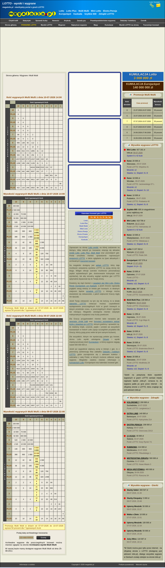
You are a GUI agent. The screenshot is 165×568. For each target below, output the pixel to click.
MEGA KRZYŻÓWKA (136, 469)
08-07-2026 (139, 224)
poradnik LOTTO (93, 291)
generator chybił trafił (78, 321)
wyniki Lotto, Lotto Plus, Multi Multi (84, 253)
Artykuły (67, 20)
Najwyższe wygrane (79, 25)
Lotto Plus (71, 11)
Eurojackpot (65, 14)
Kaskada (77, 14)
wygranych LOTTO (77, 258)
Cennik (143, 20)
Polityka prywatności (126, 564)
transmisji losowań (87, 261)
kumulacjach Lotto (76, 363)
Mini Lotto (96, 11)
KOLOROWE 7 (133, 402)
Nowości (55, 20)
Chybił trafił (13, 20)
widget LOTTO (102, 265)
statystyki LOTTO (77, 304)
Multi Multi (84, 11)
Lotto (61, 11)
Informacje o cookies (27, 564)
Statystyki (27, 20)
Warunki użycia (141, 564)
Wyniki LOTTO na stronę (129, 25)
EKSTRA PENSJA (134, 425)
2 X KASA (131, 436)
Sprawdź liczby (42, 20)
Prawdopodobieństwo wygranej (102, 20)
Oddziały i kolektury (128, 20)
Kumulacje (109, 25)
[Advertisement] (81, 49)
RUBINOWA (132, 447)
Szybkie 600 (90, 14)
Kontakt (157, 2)
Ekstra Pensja (110, 11)
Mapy (96, 25)
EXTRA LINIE (132, 414)
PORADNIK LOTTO (28, 25)
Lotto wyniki (93, 247)
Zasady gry (81, 20)
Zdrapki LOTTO (106, 14)
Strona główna (10, 25)
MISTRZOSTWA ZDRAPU (137, 458)
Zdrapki (106, 339)
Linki (151, 2)
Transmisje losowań (151, 25)
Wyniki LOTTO (46, 25)
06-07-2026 (137, 292)
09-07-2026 (137, 153)
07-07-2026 (139, 252)
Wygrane (61, 25)
